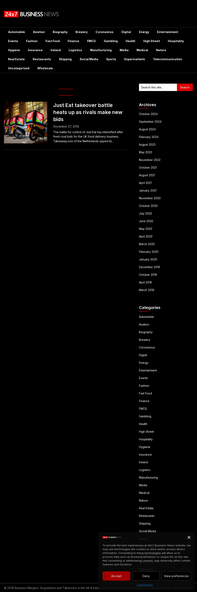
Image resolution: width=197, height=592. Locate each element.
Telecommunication (167, 59)
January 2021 (147, 190)
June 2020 (146, 221)
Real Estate (16, 59)
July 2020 (145, 213)
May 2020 (145, 228)
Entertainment (167, 32)
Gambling (111, 41)
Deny (146, 576)
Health (130, 41)
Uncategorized (18, 68)
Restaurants (42, 59)
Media (124, 50)
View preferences (176, 576)
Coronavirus (104, 32)
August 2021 (147, 175)
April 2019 (145, 282)
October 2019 (148, 274)
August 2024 (147, 129)
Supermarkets (134, 59)
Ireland (56, 50)
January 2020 (148, 259)
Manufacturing (101, 50)
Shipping (65, 59)
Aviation (39, 32)
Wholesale (45, 68)
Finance (73, 41)
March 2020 (147, 244)
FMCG (91, 41)
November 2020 (150, 198)
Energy (144, 32)
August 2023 (147, 144)
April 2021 (145, 183)
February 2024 (148, 137)
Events (13, 41)
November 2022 (149, 160)
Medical (142, 50)
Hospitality (176, 41)
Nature (161, 50)
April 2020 (145, 236)
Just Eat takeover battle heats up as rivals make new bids (87, 112)
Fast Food (53, 41)
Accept (116, 576)
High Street (151, 41)
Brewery (82, 32)
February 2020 (148, 251)
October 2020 (148, 205)
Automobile (16, 32)
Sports (111, 59)
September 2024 (150, 121)
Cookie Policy (145, 584)
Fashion (32, 41)
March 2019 (146, 290)
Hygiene (14, 50)
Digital (126, 32)
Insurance (35, 50)
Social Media (89, 59)
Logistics (75, 50)
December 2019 (149, 267)
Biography (60, 32)
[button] (189, 537)
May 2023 (145, 152)
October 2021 (148, 167)
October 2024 (148, 114)
